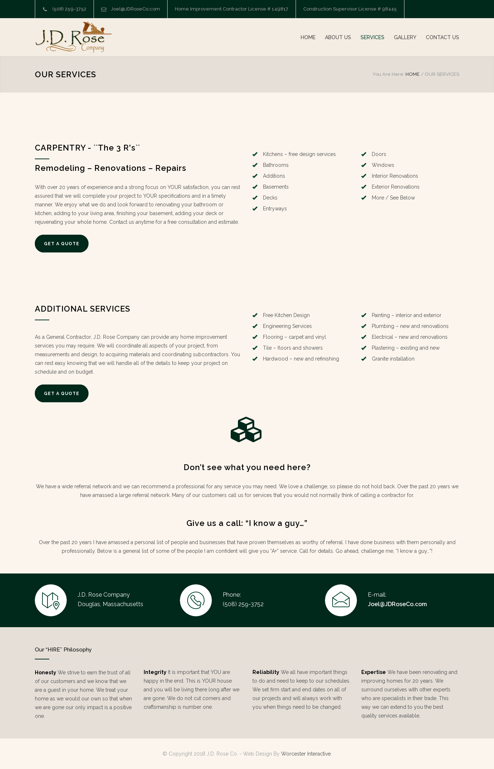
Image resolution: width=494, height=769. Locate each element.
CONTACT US (442, 37)
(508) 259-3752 (69, 9)
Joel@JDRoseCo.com (135, 9)
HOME (308, 37)
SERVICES (372, 37)
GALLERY (405, 37)
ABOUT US (338, 37)
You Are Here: (388, 74)
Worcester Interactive (306, 754)
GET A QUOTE (61, 243)
